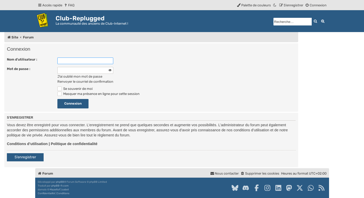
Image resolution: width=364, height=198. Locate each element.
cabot (65, 189)
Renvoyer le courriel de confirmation (85, 81)
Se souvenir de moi (75, 89)
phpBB (60, 181)
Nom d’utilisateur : (22, 59)
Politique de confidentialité (74, 144)
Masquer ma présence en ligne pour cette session (98, 94)
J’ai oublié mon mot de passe (79, 76)
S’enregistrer (25, 157)
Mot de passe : (18, 69)
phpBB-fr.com (60, 185)
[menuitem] (69, 5)
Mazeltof (55, 189)
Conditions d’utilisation (27, 144)
